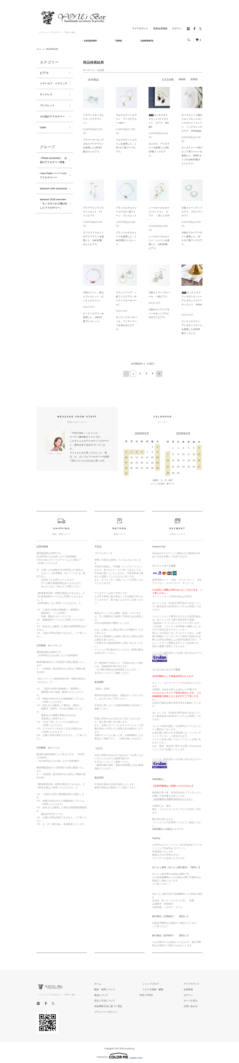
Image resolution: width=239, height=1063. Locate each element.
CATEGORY (90, 40)
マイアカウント (140, 28)
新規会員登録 (160, 28)
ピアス (44, 73)
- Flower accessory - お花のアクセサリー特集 (52, 178)
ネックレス (47, 101)
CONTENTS (147, 40)
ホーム (39, 49)
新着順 (194, 79)
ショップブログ (158, 983)
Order (43, 141)
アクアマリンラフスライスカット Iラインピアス (93, 211)
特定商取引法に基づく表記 (121, 1005)
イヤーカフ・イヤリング (52, 86)
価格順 (182, 79)
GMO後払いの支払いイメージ (167, 828)
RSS (152, 994)
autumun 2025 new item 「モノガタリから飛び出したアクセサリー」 (52, 242)
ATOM (160, 994)
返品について (114, 994)
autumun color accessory (49, 220)
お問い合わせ (193, 1005)
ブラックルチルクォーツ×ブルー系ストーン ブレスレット (126, 211)
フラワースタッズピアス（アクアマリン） (93, 119)
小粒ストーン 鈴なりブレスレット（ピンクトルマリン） (93, 296)
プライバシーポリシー (119, 1011)
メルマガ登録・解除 (160, 988)
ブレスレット (49, 112)
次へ (158, 373)
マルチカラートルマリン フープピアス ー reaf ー (127, 119)
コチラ (188, 595)
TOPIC (118, 40)
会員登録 (191, 988)
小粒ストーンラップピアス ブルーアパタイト (191, 211)
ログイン (177, 28)
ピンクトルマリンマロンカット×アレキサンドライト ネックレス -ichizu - (193, 300)
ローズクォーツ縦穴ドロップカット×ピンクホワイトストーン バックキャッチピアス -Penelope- (191, 123)
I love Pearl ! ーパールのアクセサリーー (53, 200)
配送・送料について (118, 988)
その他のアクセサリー (52, 127)
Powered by (119, 1055)
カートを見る (193, 1000)
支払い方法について (118, 1000)
